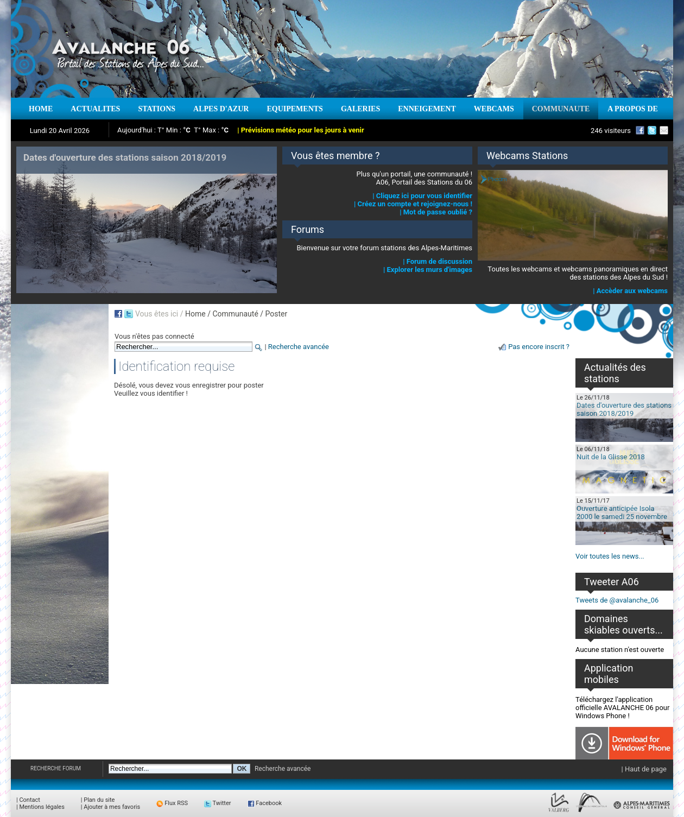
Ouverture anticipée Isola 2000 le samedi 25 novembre (622, 512)
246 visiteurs (611, 130)
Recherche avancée (298, 347)
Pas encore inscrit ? (538, 347)
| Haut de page (644, 769)
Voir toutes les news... (609, 556)
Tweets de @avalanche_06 (616, 600)
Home (195, 313)
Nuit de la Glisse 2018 (611, 457)
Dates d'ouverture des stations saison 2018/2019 (624, 409)
